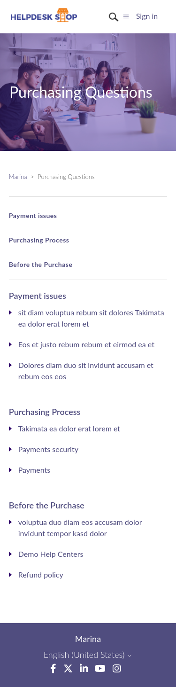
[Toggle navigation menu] (126, 16)
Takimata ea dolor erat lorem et (69, 428)
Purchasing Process (39, 240)
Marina (18, 176)
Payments (34, 469)
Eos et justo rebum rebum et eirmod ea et (86, 344)
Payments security (48, 449)
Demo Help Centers (51, 553)
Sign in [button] (147, 15)
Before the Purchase (41, 264)
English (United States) (88, 655)
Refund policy (40, 574)
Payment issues (33, 215)
